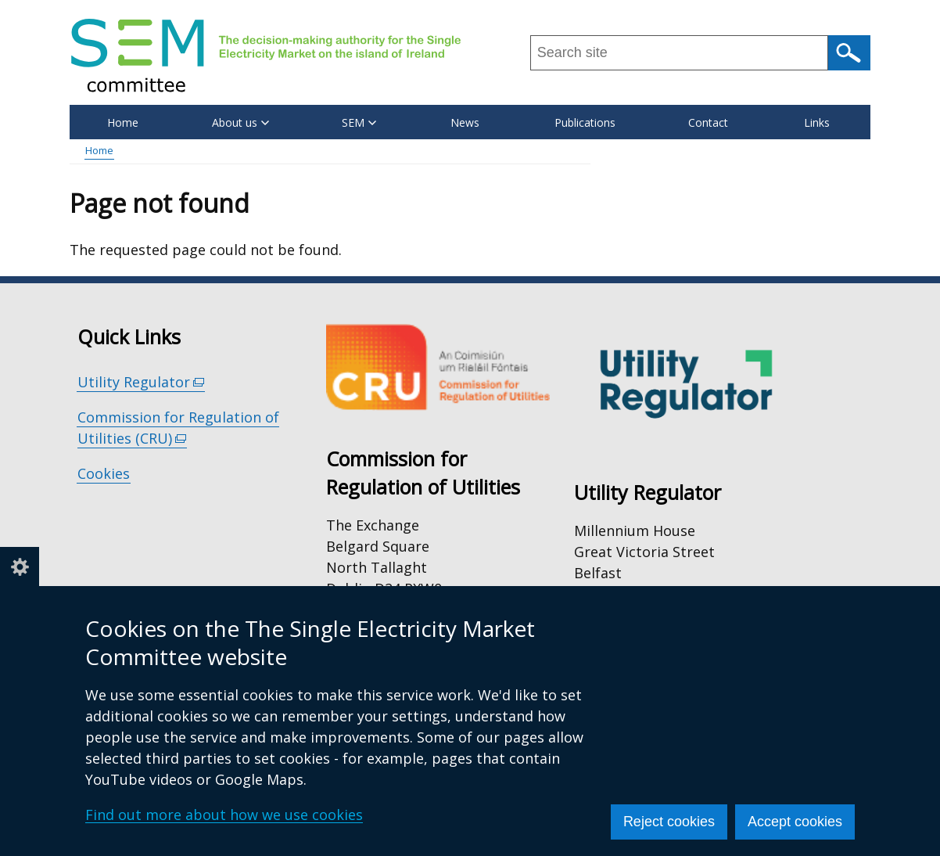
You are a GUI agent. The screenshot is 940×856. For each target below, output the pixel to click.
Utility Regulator (141, 382)
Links (817, 122)
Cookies (103, 473)
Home (122, 122)
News (464, 122)
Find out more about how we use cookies (224, 814)
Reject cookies (669, 821)
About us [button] (240, 122)
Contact (708, 122)
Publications (584, 122)
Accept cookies (795, 821)
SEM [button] (359, 122)
